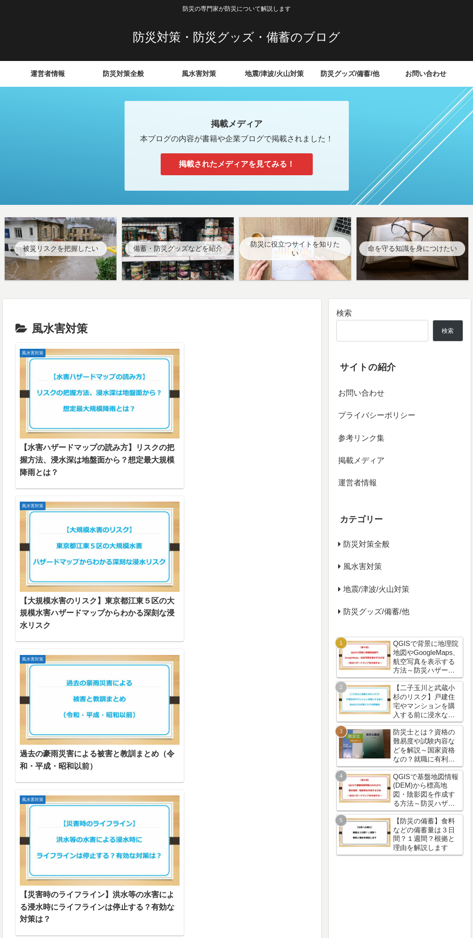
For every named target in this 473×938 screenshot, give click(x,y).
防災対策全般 (153, 911)
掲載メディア (361, 461)
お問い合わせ (361, 393)
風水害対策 (195, 911)
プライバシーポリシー (376, 415)
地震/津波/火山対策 (245, 911)
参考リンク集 (361, 438)
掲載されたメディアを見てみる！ (237, 164)
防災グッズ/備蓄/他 (306, 911)
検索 (344, 313)
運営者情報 (357, 483)
